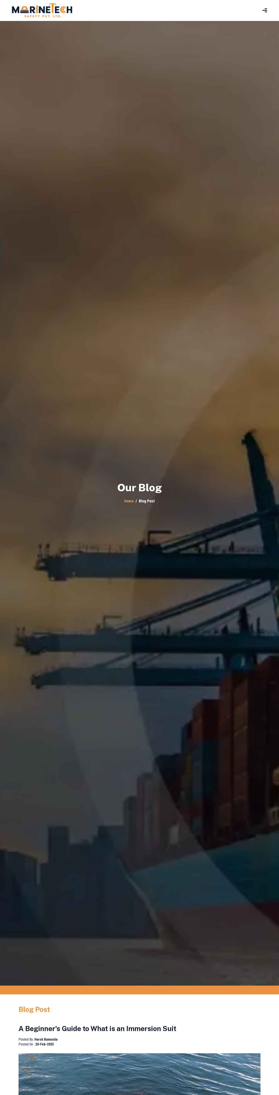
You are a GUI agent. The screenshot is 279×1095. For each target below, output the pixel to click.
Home (129, 501)
